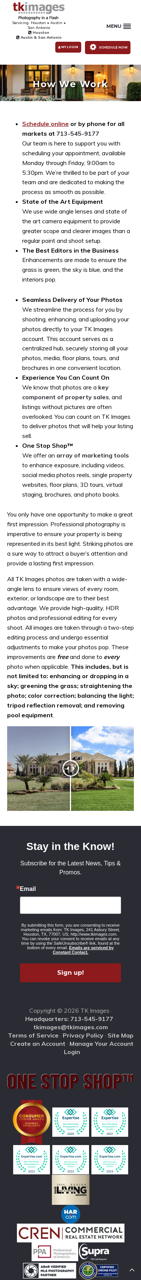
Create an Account (37, 1043)
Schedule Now (107, 47)
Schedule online (45, 123)
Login (72, 1052)
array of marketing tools (92, 455)
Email (28, 889)
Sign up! (70, 972)
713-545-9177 (77, 133)
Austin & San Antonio (39, 37)
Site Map (120, 1035)
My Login (68, 47)
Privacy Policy (83, 1035)
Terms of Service (33, 1035)
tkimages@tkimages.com (70, 1027)
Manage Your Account (101, 1043)
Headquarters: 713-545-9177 (69, 1018)
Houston (38, 32)
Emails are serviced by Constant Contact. (83, 949)
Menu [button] (118, 26)
